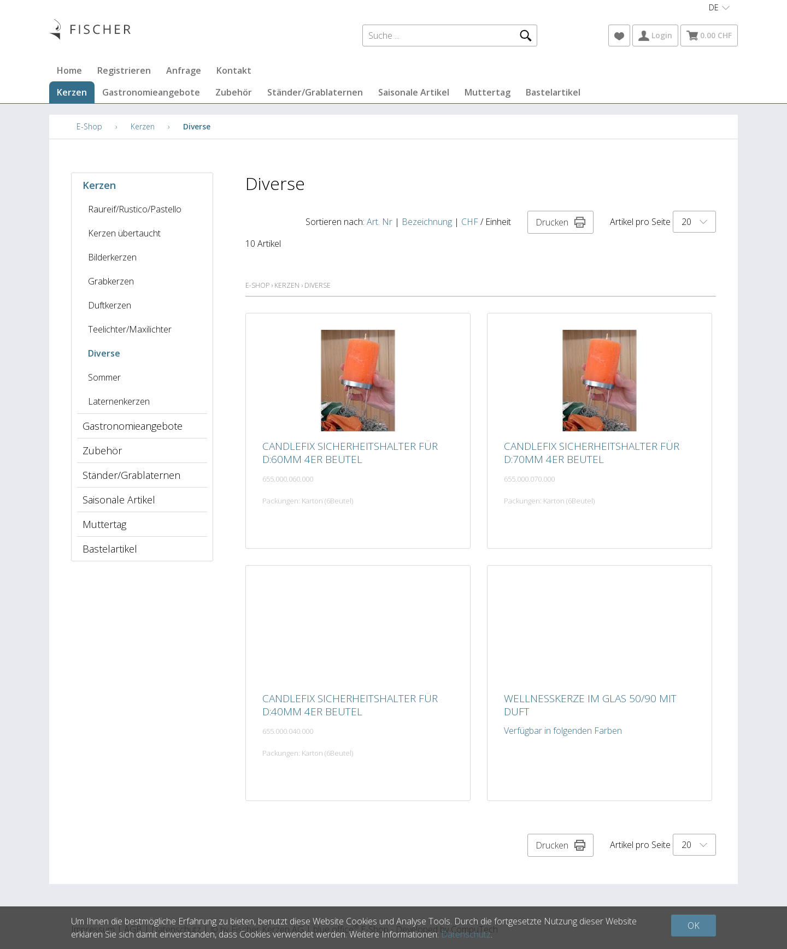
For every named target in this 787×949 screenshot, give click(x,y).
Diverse (196, 126)
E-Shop (89, 126)
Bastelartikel (553, 92)
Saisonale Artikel (413, 92)
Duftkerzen (109, 305)
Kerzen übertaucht (124, 233)
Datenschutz (466, 934)
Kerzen (72, 92)
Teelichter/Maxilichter (130, 329)
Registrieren (124, 70)
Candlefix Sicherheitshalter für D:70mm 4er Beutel (591, 452)
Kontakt (233, 70)
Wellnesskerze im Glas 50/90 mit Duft (590, 705)
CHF (469, 222)
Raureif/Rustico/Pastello (134, 209)
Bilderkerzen (112, 257)
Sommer (104, 377)
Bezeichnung (427, 222)
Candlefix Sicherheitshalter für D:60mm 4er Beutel (350, 452)
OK (694, 926)
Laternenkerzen (119, 401)
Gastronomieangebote (151, 92)
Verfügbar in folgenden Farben (563, 731)
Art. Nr (379, 222)
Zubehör (233, 92)
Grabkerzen (111, 281)
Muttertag (487, 92)
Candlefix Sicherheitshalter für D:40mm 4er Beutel (350, 705)
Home (69, 70)
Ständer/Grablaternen (315, 92)
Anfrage (183, 70)
